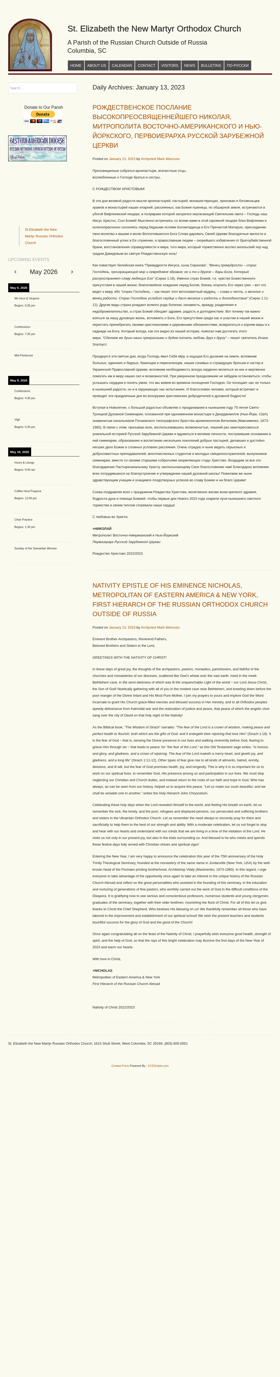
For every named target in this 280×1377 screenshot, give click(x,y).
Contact (146, 65)
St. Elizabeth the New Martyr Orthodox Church (154, 28)
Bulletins (211, 65)
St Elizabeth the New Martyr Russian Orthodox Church (44, 236)
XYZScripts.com (158, 1065)
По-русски (238, 65)
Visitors (169, 65)
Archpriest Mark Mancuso (160, 159)
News (189, 65)
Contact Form (120, 1065)
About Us (96, 65)
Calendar (122, 65)
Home (76, 65)
